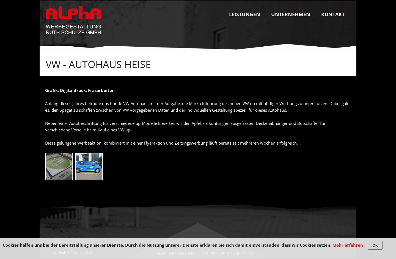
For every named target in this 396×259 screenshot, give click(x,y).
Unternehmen (290, 14)
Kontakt (333, 14)
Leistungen (244, 14)
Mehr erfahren (347, 245)
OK (375, 245)
